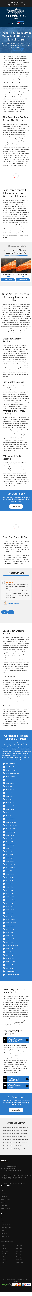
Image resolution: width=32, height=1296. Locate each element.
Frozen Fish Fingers (11, 819)
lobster (27, 715)
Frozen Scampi (10, 916)
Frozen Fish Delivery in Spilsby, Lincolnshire (14, 1136)
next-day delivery (21, 1010)
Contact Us (16, 506)
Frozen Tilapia (9, 942)
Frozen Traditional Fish (12, 945)
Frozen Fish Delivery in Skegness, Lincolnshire (15, 1127)
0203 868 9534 (22, 444)
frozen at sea (17, 545)
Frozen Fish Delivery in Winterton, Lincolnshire (15, 1143)
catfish (11, 670)
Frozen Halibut (10, 841)
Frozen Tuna (9, 952)
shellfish (20, 643)
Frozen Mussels (10, 874)
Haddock (12, 561)
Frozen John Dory (10, 854)
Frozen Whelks (10, 958)
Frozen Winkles (10, 968)
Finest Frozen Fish (11, 767)
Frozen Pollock (9, 890)
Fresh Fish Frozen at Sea (12, 773)
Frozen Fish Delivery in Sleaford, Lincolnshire (15, 1130)
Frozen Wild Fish (10, 965)
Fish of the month (11, 770)
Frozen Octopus (10, 877)
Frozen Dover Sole (11, 809)
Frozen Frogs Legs (11, 832)
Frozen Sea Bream (11, 922)
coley (7, 143)
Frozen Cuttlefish (10, 806)
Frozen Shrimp (10, 929)
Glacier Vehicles (20, 1183)
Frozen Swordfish (10, 939)
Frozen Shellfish (10, 926)
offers (15, 304)
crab (13, 713)
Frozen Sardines (10, 909)
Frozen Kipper (9, 858)
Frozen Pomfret (10, 893)
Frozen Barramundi (11, 780)
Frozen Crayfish (10, 802)
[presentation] (4, 612)
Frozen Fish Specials (11, 825)
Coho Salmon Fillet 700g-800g (8, 274)
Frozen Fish (6, 93)
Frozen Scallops (10, 913)
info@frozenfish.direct (15, 446)
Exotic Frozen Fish (10, 763)
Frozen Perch (9, 884)
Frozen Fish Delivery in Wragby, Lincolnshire (14, 1149)
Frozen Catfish (10, 783)
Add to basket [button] (8, 280)
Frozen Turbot (10, 955)
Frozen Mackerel (10, 864)
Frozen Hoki (9, 848)
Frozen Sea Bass (10, 919)
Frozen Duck (9, 812)
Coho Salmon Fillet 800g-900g (23, 274)
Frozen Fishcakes (10, 828)
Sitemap (16, 1281)
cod (3, 91)
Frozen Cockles (10, 789)
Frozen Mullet (9, 871)
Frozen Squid (9, 935)
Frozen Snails (9, 932)
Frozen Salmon (10, 906)
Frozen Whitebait (10, 961)
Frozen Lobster (10, 861)
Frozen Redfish (10, 903)
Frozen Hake (9, 838)
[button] (16, 1256)
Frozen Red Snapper (11, 900)
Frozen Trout (9, 948)
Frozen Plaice (9, 887)
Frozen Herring (10, 845)
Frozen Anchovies (10, 776)
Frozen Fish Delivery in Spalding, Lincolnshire (15, 1133)
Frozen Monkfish (10, 867)
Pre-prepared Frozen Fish (13, 974)
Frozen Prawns (10, 897)
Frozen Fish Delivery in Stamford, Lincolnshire (15, 1139)
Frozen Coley (9, 796)
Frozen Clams (9, 786)
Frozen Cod (9, 793)
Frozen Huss (9, 851)
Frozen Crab (9, 799)
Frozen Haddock (10, 835)
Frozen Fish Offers (11, 822)
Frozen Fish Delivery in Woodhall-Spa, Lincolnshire (16, 1146)
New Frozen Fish (10, 971)
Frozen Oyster (9, 880)
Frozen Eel (8, 815)
